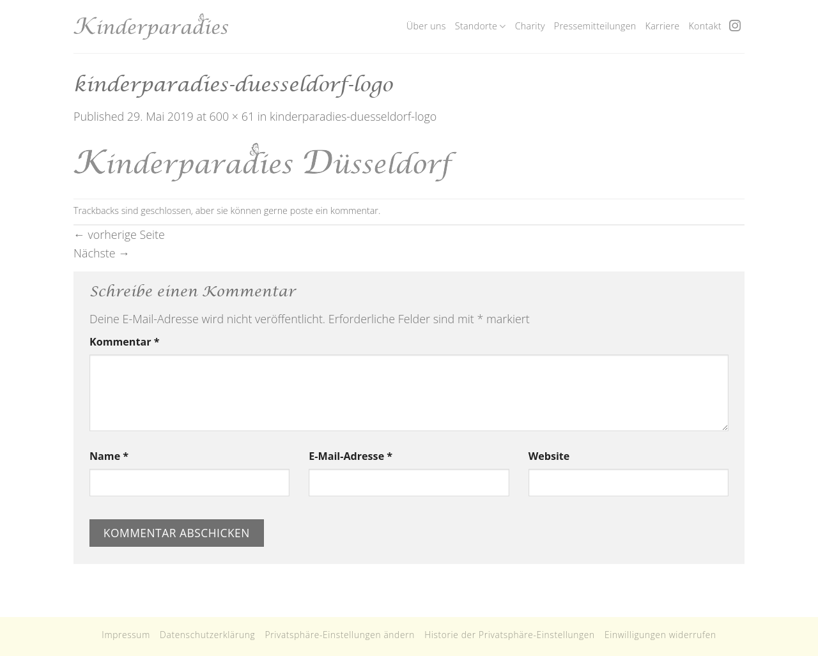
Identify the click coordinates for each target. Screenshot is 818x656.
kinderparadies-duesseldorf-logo (353, 116)
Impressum (126, 635)
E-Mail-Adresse (350, 456)
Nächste (101, 253)
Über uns (426, 26)
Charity (530, 26)
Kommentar (124, 342)
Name (108, 456)
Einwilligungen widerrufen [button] (660, 635)
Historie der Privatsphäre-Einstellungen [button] (509, 635)
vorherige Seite (119, 234)
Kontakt (704, 26)
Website (549, 456)
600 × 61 (232, 116)
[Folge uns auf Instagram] (735, 26)
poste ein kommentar (334, 210)
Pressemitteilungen (595, 26)
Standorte (480, 26)
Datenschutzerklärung (207, 635)
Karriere (662, 26)
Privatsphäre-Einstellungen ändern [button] (340, 635)
